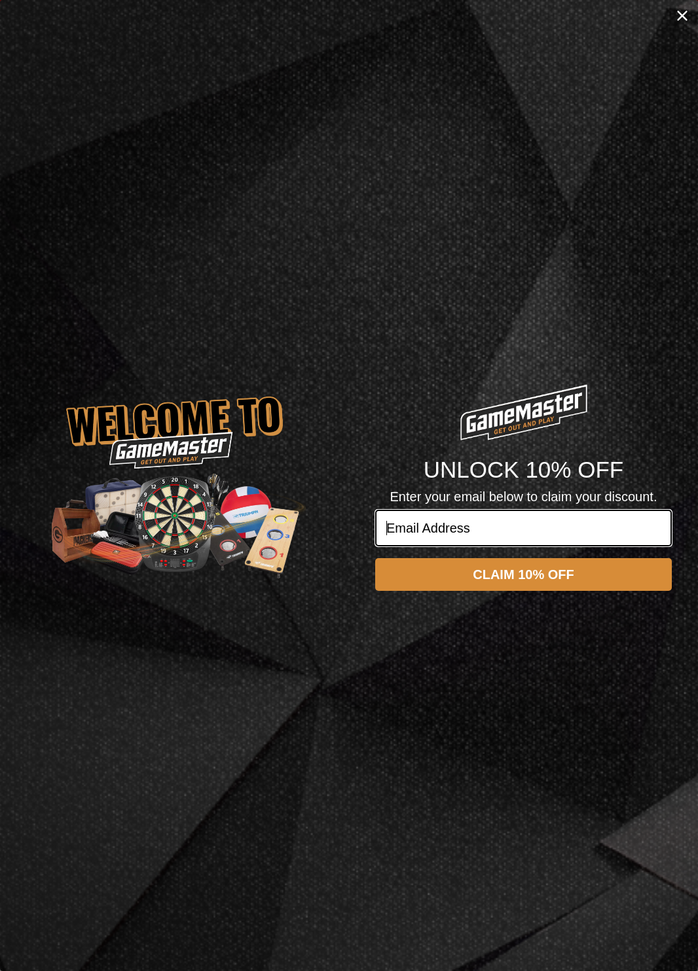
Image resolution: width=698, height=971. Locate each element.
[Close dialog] (682, 15)
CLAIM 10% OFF (523, 574)
